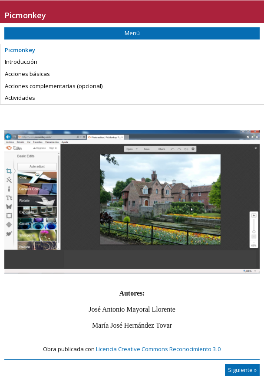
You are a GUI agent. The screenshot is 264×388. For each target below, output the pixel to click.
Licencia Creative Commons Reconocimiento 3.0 (158, 349)
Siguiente (242, 370)
